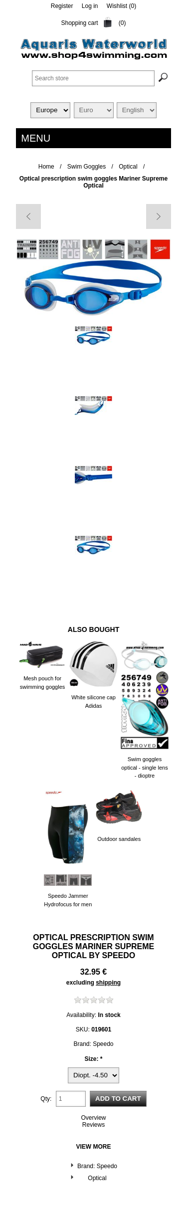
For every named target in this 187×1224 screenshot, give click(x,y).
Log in (90, 5)
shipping (108, 982)
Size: (92, 1058)
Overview (93, 1117)
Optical (97, 1178)
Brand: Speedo (97, 1166)
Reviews (93, 1124)
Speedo (119, 955)
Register (62, 5)
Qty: (45, 1098)
